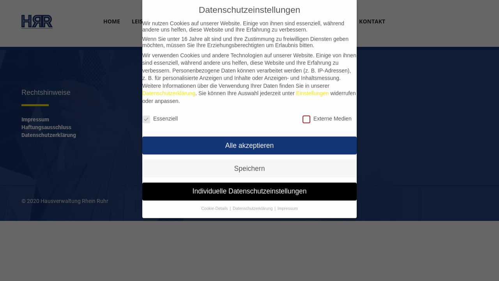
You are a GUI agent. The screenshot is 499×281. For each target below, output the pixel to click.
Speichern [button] (249, 164)
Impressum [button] (288, 204)
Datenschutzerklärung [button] (253, 204)
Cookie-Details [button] (214, 204)
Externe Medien (327, 114)
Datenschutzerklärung (168, 89)
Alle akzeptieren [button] (249, 141)
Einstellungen (312, 89)
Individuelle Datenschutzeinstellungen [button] (250, 187)
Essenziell (160, 114)
